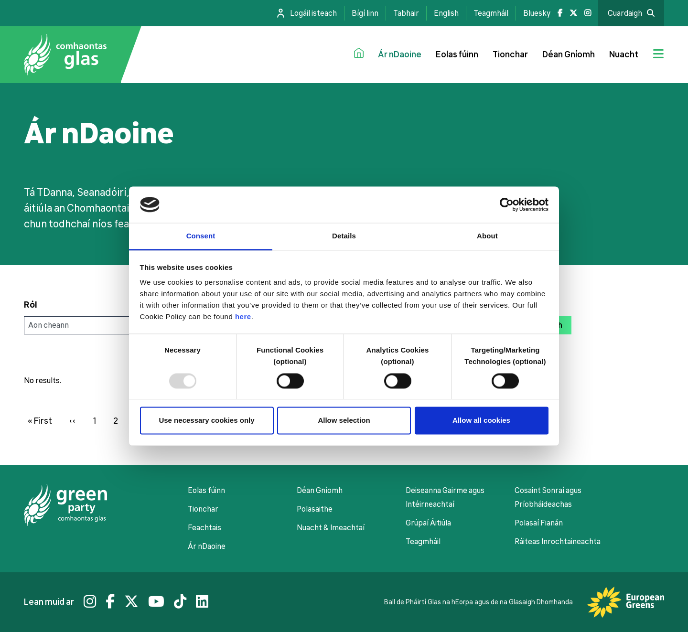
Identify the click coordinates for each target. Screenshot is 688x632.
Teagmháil (490, 13)
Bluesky (536, 13)
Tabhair (406, 13)
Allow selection (344, 421)
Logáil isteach (313, 13)
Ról (30, 305)
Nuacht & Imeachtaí (331, 528)
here (243, 317)
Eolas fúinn (457, 54)
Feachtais (204, 528)
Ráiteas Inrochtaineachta (558, 541)
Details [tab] (344, 236)
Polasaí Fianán (539, 523)
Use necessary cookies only (206, 421)
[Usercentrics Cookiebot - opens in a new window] (506, 204)
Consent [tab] (200, 236)
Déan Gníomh (568, 54)
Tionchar (510, 54)
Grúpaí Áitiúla (428, 523)
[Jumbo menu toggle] (658, 54)
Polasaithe (315, 509)
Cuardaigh (625, 13)
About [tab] (487, 236)
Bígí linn (365, 13)
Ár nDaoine (399, 54)
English (446, 13)
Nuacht (623, 54)
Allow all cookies (481, 421)
